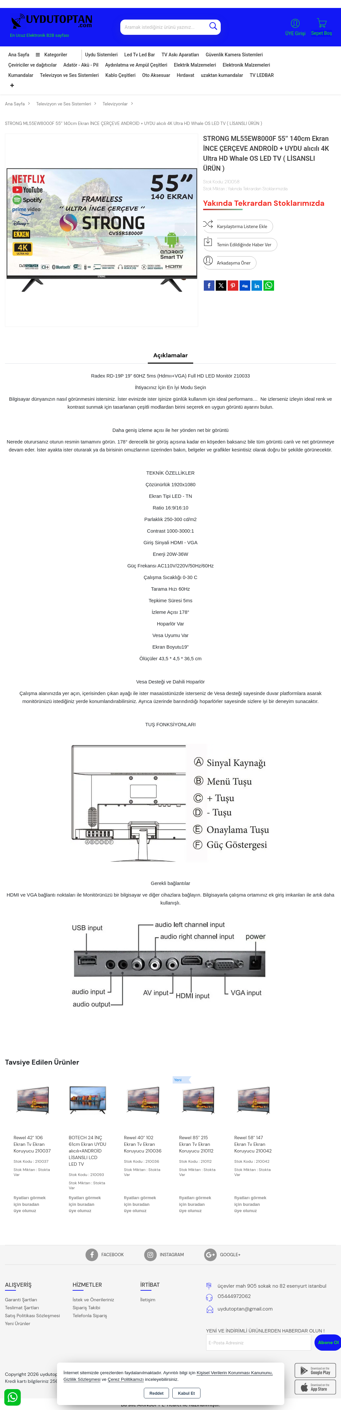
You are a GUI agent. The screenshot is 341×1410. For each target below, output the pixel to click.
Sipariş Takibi (86, 1308)
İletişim (148, 1300)
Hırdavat (185, 75)
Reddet (156, 1393)
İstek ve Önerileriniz (93, 1300)
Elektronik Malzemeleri (246, 65)
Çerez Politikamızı (126, 1379)
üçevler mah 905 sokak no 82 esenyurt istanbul (272, 1286)
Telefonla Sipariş (90, 1316)
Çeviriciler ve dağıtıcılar (32, 65)
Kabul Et (186, 1393)
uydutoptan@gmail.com (245, 1309)
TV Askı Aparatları (180, 54)
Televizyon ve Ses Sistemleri (69, 75)
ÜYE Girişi (295, 33)
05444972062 (234, 1296)
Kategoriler (51, 54)
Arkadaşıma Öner (227, 261)
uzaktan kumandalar (222, 75)
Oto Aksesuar (156, 75)
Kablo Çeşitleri (120, 75)
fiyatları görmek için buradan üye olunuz (30, 1204)
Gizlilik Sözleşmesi (82, 1379)
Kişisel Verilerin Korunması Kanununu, (235, 1372)
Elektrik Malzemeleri (195, 65)
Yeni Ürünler (17, 1323)
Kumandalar (20, 75)
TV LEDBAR (262, 75)
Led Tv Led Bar (139, 54)
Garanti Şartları (21, 1300)
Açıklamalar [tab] (170, 355)
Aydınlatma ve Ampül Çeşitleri (136, 65)
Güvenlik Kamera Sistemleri (234, 54)
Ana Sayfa (18, 54)
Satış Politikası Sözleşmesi (32, 1316)
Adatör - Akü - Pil (80, 65)
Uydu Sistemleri (101, 54)
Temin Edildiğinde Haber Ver (237, 243)
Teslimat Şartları (22, 1308)
